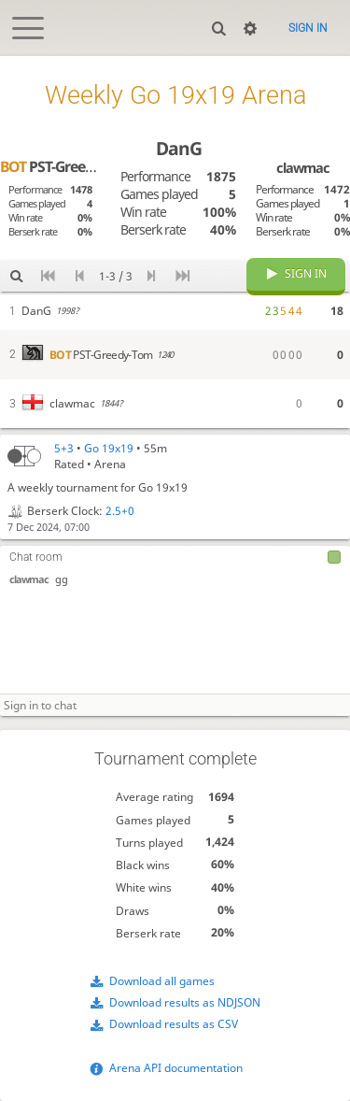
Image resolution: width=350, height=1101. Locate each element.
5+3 (64, 448)
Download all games (162, 981)
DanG (179, 148)
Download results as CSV (173, 1024)
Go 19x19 (108, 448)
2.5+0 (119, 511)
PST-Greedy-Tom (66, 166)
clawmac (29, 579)
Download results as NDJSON (184, 1002)
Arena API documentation (176, 1068)
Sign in (308, 28)
